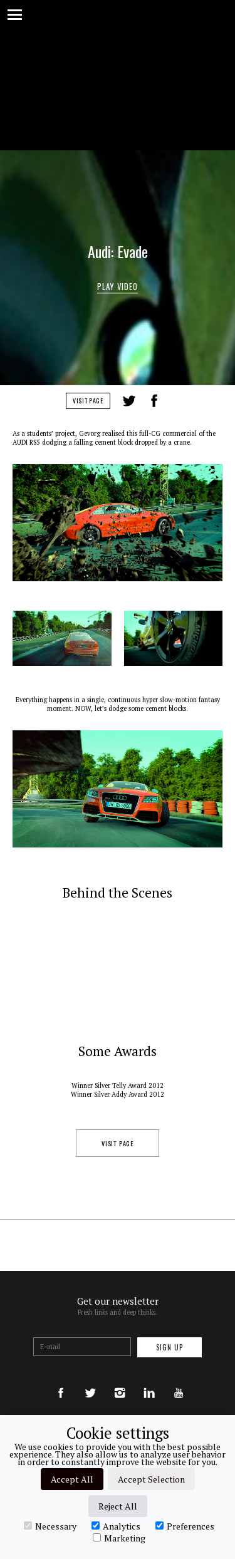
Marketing (119, 1537)
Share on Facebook (154, 401)
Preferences (184, 1525)
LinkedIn (178, 401)
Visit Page (88, 400)
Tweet (129, 401)
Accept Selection (151, 1479)
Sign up (169, 1347)
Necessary (50, 1525)
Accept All (72, 1479)
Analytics (115, 1525)
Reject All (117, 1506)
